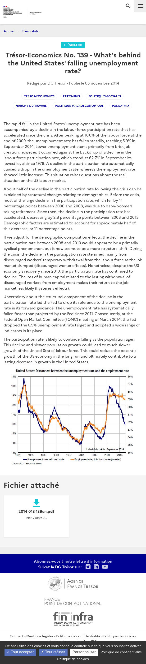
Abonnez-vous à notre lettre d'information (73, 561)
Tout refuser (53, 652)
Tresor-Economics (39, 96)
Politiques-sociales (104, 96)
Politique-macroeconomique (79, 105)
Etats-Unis (71, 96)
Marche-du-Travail (31, 105)
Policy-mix (120, 105)
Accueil (9, 31)
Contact (16, 636)
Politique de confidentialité (78, 636)
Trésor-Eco (73, 45)
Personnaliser (84, 652)
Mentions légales (39, 636)
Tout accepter (20, 652)
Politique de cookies (119, 636)
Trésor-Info (30, 31)
